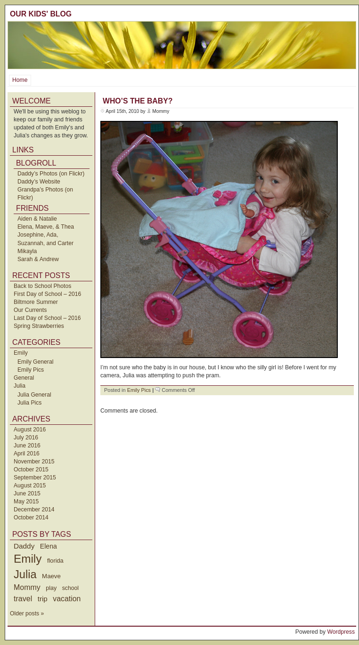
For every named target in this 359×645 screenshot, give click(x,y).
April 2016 (27, 453)
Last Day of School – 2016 (47, 318)
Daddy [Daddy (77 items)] (24, 546)
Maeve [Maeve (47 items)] (51, 576)
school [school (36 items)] (70, 588)
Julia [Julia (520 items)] (25, 574)
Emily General (35, 361)
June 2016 (27, 445)
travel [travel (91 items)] (23, 598)
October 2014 (31, 517)
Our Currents (30, 310)
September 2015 (35, 477)
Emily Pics (30, 369)
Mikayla (27, 251)
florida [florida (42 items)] (55, 560)
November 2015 (34, 461)
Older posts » (27, 613)
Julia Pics (29, 402)
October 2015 (31, 469)
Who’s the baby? (137, 101)
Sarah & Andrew (38, 259)
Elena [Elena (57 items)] (48, 546)
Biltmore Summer (36, 302)
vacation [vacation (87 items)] (67, 599)
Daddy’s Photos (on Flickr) (50, 173)
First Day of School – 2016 (47, 294)
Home (19, 80)
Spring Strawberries (39, 326)
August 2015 (30, 485)
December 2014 (34, 509)
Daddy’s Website (38, 181)
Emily (21, 353)
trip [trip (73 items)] (43, 599)
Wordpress (341, 632)
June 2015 (27, 493)
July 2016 (26, 437)
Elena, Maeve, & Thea (45, 226)
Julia (19, 385)
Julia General (34, 394)
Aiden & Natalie (37, 218)
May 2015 (26, 501)
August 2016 (30, 429)
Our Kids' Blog (41, 14)
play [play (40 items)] (51, 588)
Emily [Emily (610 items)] (27, 558)
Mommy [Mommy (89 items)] (27, 587)
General (24, 377)
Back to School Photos (42, 286)
